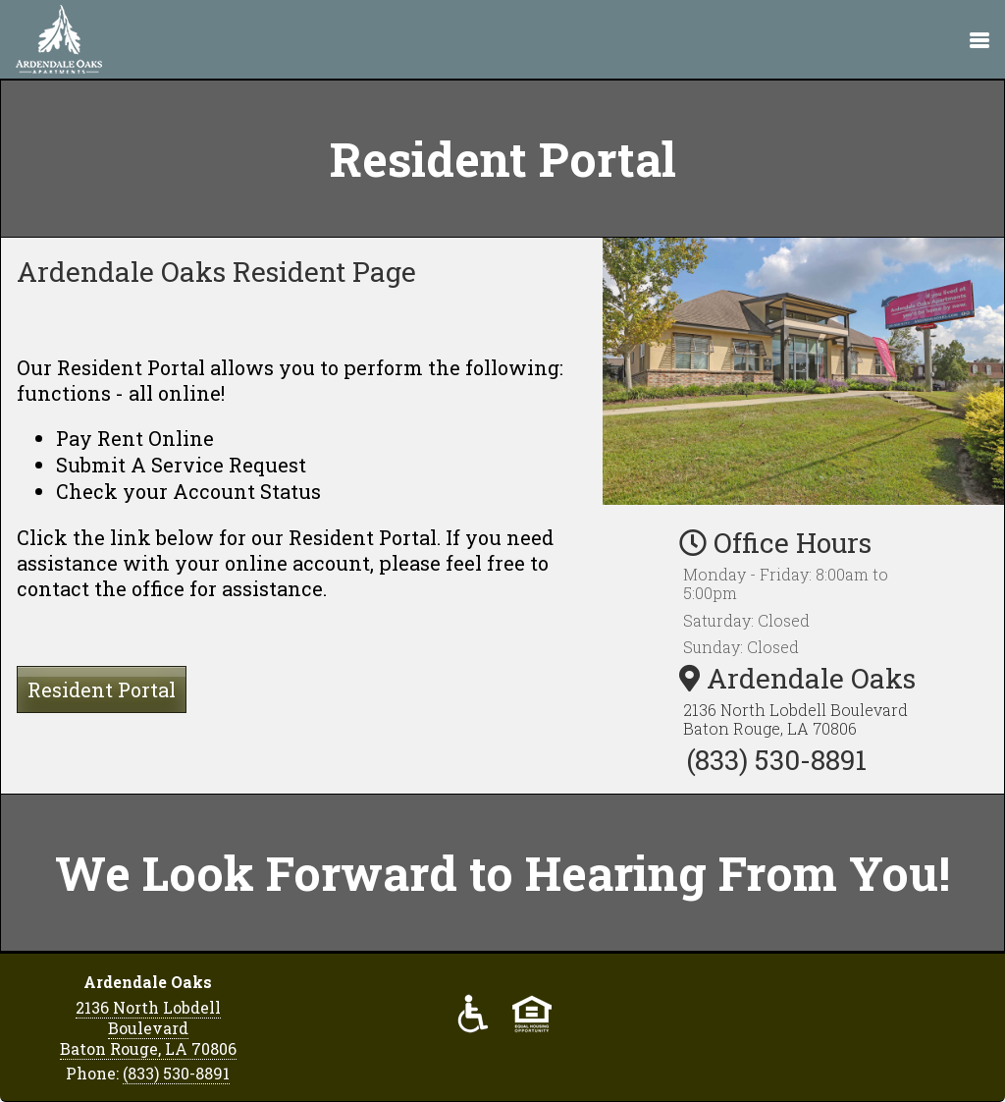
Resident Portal (101, 689)
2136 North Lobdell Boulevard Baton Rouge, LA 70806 (795, 719)
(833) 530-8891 (776, 760)
